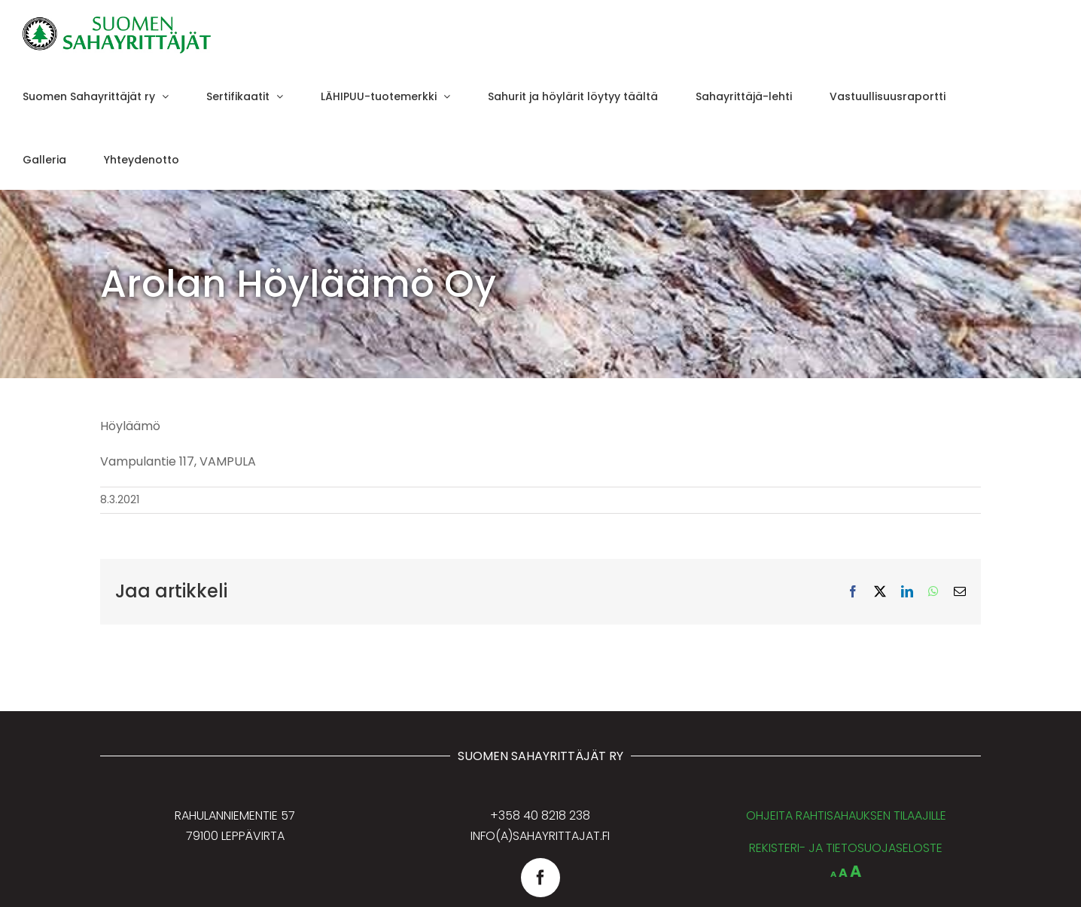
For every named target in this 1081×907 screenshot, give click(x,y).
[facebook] (540, 877)
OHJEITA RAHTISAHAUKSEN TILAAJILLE (846, 815)
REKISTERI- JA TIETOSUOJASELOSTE (845, 848)
